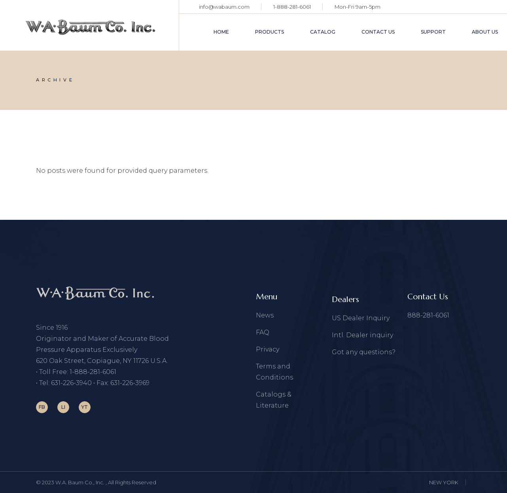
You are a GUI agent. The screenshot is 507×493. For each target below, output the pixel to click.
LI (63, 407)
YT (84, 407)
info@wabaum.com (224, 7)
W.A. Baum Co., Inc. (80, 482)
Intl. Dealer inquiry (362, 335)
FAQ (262, 332)
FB (42, 407)
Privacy (267, 349)
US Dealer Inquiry (361, 318)
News (265, 315)
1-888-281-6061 (292, 7)
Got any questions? (363, 352)
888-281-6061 (428, 315)
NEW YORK (443, 482)
